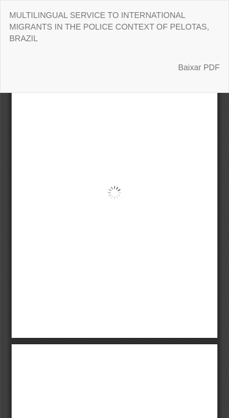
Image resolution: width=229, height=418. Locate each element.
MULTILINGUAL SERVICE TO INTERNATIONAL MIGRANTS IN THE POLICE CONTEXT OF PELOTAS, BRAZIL (109, 26)
